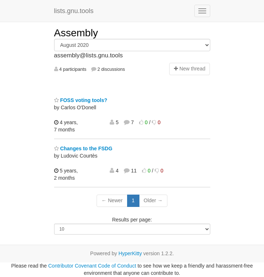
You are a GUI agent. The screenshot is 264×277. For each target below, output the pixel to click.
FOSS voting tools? (80, 100)
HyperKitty (130, 253)
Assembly (76, 32)
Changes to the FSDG (83, 148)
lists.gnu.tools (74, 11)
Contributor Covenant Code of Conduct (92, 266)
